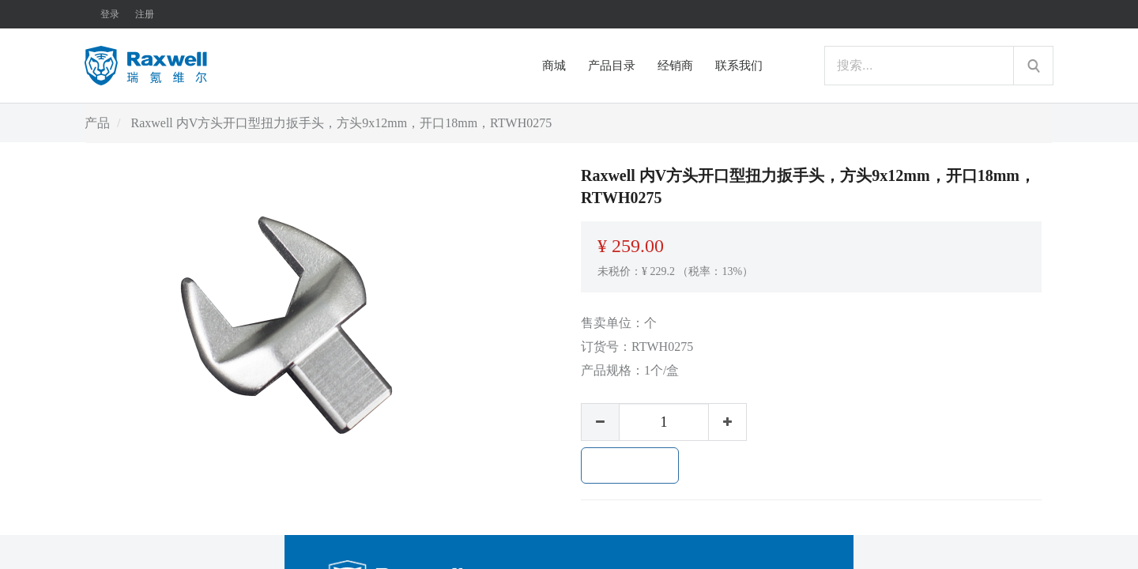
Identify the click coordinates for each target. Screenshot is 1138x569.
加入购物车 (629, 465)
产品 (97, 123)
